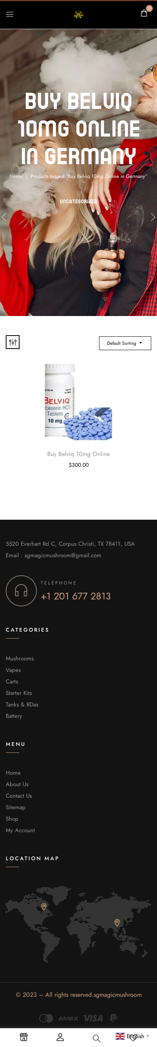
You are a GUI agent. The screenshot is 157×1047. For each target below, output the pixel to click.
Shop (12, 819)
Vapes (13, 670)
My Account (20, 830)
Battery (14, 716)
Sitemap (16, 807)
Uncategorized (78, 201)
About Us (17, 784)
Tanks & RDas (22, 704)
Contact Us (19, 796)
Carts (12, 681)
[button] (143, 13)
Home (16, 176)
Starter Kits (19, 693)
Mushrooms (20, 658)
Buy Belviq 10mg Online (78, 454)
